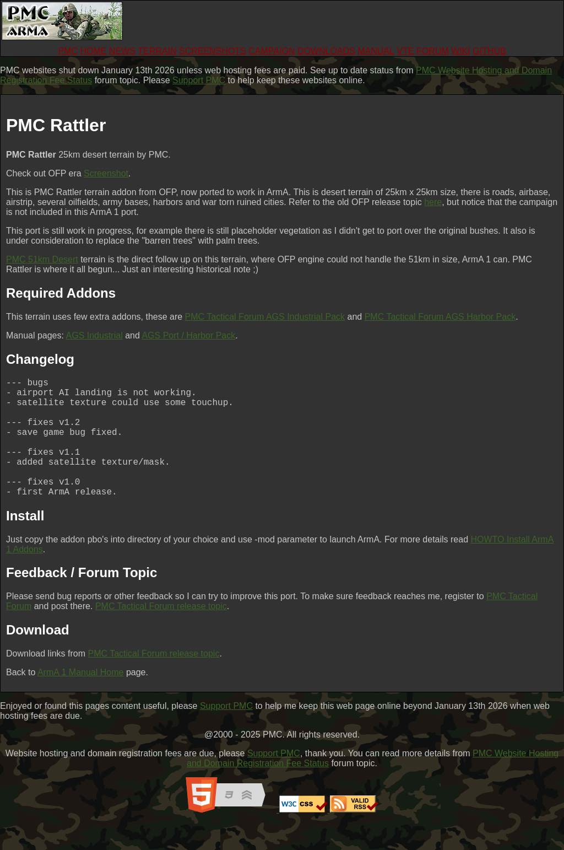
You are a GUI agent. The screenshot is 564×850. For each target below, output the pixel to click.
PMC (68, 51)
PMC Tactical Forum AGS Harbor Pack (440, 316)
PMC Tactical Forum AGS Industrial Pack (265, 316)
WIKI (460, 51)
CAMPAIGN (271, 51)
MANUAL (375, 51)
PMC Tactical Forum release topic (161, 632)
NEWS (122, 51)
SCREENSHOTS (212, 51)
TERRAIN (157, 51)
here (433, 202)
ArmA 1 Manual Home (80, 698)
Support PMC (198, 80)
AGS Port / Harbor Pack (188, 335)
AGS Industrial (94, 335)
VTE (405, 51)
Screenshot (106, 173)
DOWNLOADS (326, 51)
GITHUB (489, 51)
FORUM (432, 51)
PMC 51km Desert (42, 259)
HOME (93, 51)
